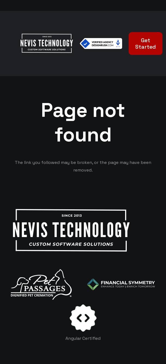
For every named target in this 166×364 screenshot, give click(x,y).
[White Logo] (46, 43)
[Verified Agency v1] (101, 43)
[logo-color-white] (121, 284)
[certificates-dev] (83, 318)
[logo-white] (41, 284)
